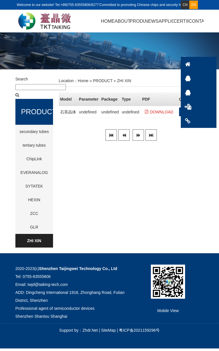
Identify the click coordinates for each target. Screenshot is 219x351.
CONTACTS (209, 121)
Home (83, 83)
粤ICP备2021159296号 (139, 333)
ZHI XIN (34, 243)
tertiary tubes (34, 148)
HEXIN (34, 202)
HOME (108, 21)
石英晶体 (68, 115)
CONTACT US (196, 21)
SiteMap (108, 333)
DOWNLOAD (159, 115)
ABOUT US (122, 21)
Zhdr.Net (90, 333)
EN (193, 5)
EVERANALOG (34, 175)
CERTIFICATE (181, 21)
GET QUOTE (193, 114)
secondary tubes (34, 134)
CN (185, 5)
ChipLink (34, 161)
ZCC (34, 216)
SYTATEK (34, 188)
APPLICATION (166, 21)
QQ (209, 78)
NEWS (152, 21)
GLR (34, 229)
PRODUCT (137, 21)
